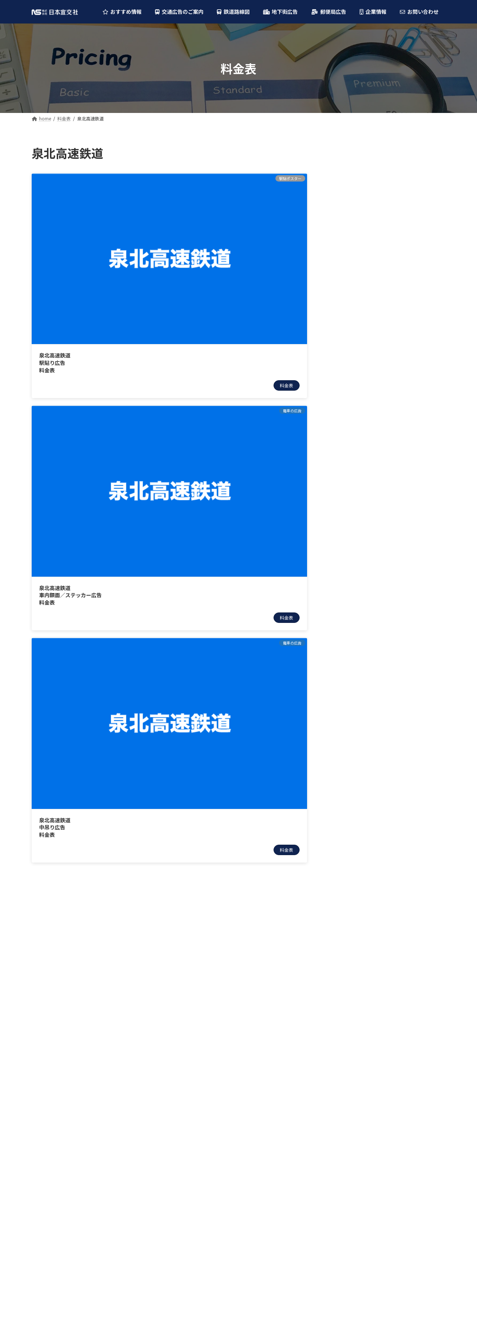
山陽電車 (346, 531)
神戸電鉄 (346, 561)
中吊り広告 (354, 252)
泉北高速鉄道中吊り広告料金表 (245, 244)
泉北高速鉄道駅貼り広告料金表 (54, 244)
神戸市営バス (351, 712)
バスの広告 (349, 298)
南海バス (346, 667)
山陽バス (346, 727)
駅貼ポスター (356, 222)
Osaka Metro (351, 334)
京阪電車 (346, 425)
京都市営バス (351, 697)
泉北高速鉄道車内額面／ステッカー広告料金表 (166, 244)
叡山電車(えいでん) (358, 591)
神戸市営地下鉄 (354, 485)
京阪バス (346, 682)
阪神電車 (346, 394)
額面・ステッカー (362, 267)
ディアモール (351, 794)
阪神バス (346, 652)
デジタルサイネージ (364, 176)
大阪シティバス (354, 606)
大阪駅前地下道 (354, 779)
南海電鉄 (346, 409)
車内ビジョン (356, 282)
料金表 (95, 267)
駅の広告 (346, 161)
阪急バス (346, 621)
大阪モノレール (354, 470)
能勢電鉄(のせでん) (358, 516)
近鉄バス (346, 636)
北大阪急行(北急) (356, 440)
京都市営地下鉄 (354, 500)
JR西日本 (347, 349)
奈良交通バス (351, 742)
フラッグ (351, 191)
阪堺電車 (346, 576)
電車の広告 (349, 237)
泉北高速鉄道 (351, 455)
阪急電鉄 (346, 364)
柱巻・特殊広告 (359, 207)
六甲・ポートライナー (362, 546)
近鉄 (341, 379)
